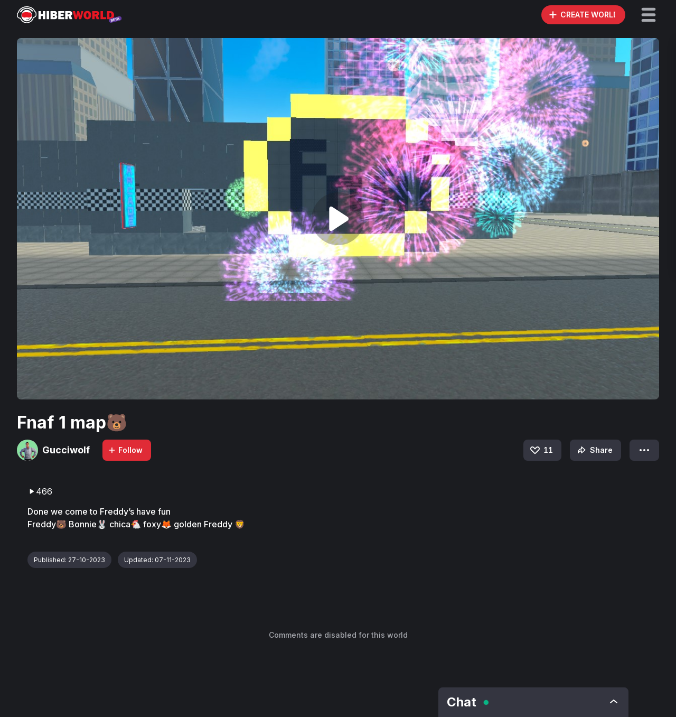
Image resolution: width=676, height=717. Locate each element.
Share (594, 450)
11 (541, 450)
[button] (648, 14)
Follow (125, 449)
